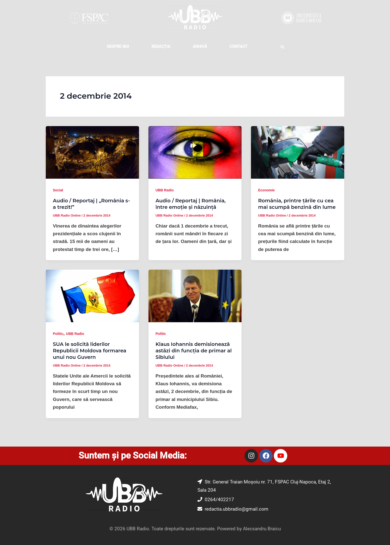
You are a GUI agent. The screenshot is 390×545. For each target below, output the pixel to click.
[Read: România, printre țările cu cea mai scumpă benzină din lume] (297, 152)
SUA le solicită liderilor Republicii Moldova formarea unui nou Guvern (89, 350)
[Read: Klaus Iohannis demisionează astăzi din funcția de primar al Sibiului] (195, 295)
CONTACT (238, 46)
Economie (266, 190)
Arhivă (200, 46)
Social (58, 190)
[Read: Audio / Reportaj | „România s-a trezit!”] (92, 152)
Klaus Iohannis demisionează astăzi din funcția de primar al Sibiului (193, 350)
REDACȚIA (160, 46)
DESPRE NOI (118, 46)
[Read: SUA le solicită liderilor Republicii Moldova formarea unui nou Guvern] (92, 295)
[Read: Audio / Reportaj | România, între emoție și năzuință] (195, 152)
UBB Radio (164, 190)
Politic (58, 334)
